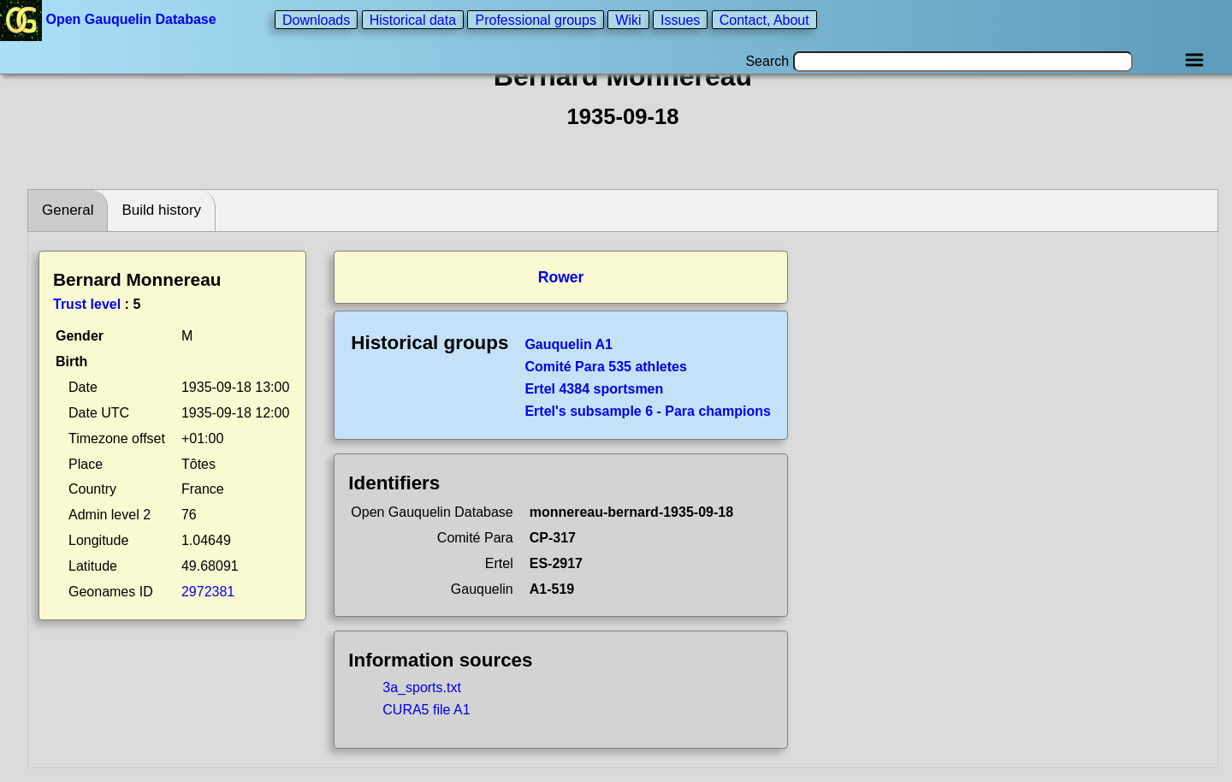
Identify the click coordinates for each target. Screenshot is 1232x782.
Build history (161, 210)
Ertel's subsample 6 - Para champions (647, 411)
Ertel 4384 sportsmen (593, 389)
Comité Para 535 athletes (605, 366)
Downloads (316, 19)
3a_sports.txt (421, 687)
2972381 (207, 591)
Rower (561, 277)
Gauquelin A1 (568, 344)
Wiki (628, 19)
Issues (680, 19)
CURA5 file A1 (426, 709)
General (67, 210)
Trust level (87, 304)
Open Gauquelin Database (110, 19)
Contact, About (764, 19)
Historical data (413, 19)
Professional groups (535, 19)
